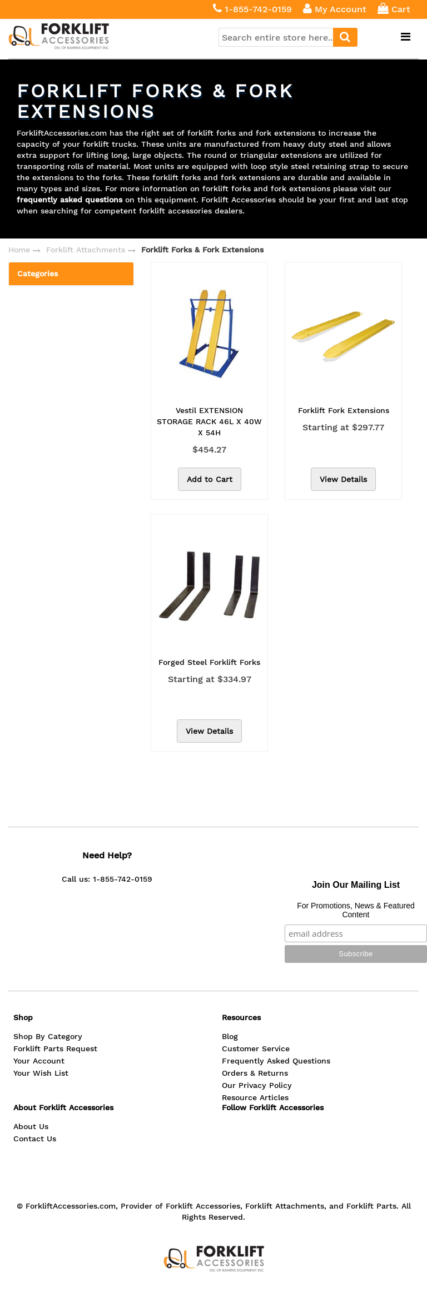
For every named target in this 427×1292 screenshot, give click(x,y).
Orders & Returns (255, 1073)
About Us (30, 1126)
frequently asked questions (69, 199)
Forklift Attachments (85, 249)
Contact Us (34, 1138)
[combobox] (288, 37)
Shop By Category (47, 1036)
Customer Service (256, 1048)
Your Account (38, 1060)
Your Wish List (40, 1073)
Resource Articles (255, 1097)
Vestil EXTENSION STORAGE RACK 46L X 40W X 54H (209, 421)
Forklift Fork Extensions (343, 410)
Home (19, 249)
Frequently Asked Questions (276, 1060)
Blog (230, 1036)
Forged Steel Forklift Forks (209, 662)
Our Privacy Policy (257, 1085)
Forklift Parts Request (55, 1048)
